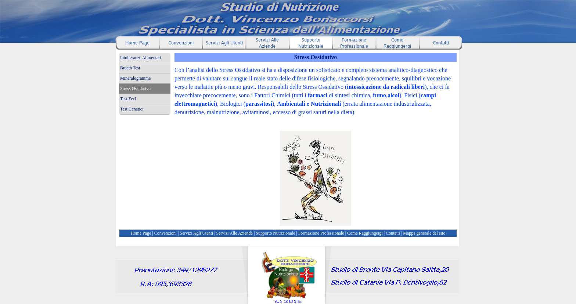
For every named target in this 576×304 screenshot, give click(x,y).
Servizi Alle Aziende (234, 233)
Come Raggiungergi (365, 233)
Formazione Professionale (321, 233)
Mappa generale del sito (424, 233)
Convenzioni (165, 233)
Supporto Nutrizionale (275, 233)
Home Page (141, 233)
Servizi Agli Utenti (196, 233)
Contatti (393, 233)
